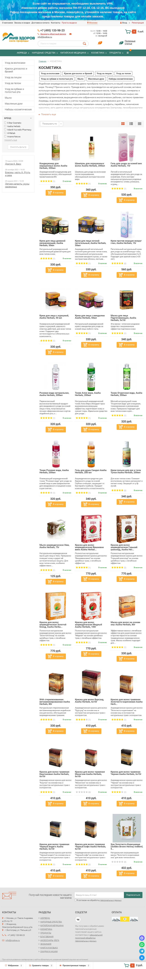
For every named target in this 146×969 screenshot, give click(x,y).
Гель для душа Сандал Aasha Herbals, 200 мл (91, 471)
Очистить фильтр (18, 147)
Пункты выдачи (69, 23)
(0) (83, 792)
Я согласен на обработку (97, 900)
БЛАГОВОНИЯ (46, 936)
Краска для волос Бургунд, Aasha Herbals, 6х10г (89, 700)
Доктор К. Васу (13, 163)
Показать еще (47, 114)
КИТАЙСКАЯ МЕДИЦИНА (73, 53)
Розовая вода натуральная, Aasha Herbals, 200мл (54, 393)
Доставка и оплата (40, 23)
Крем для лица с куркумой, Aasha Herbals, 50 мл (54, 316)
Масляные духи (14, 103)
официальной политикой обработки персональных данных (89, 938)
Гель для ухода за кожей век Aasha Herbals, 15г (126, 164)
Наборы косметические (18, 109)
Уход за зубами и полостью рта (14, 90)
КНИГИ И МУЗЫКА (49, 948)
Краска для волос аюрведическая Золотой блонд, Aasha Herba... (52, 624)
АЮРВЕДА (22, 53)
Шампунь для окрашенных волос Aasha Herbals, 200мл (90, 164)
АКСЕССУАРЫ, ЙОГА (49, 940)
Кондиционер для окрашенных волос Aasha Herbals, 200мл (53, 165)
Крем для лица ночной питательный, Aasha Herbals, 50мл (90, 243)
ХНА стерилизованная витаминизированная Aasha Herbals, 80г (54, 701)
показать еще (10, 140)
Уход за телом (13, 83)
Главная (42, 61)
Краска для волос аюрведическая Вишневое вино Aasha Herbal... (89, 547)
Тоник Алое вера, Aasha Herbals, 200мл (88, 393)
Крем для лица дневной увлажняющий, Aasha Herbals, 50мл (52, 243)
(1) (47, 181)
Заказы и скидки (22, 23)
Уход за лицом (13, 77)
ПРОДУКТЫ (115, 53)
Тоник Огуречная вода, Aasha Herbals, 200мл (126, 393)
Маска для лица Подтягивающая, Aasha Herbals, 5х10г (123, 317)
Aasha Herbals (12, 126)
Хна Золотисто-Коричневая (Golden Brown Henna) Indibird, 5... (127, 846)
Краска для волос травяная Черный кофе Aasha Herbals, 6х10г (90, 846)
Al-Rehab (9, 133)
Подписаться (133, 895)
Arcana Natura (12, 136)
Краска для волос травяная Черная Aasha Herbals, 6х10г (126, 772)
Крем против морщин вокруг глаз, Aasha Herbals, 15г (126, 241)
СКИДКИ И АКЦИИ (49, 951)
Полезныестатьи (130, 42)
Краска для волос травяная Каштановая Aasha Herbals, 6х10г (54, 774)
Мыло (8, 97)
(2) (118, 264)
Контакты (55, 23)
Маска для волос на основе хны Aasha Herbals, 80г (125, 623)
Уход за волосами (15, 62)
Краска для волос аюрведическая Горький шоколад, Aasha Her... (124, 547)
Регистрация (138, 23)
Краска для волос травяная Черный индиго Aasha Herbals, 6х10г (54, 846)
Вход (123, 23)
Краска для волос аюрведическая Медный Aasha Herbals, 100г (88, 624)
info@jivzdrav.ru (45, 37)
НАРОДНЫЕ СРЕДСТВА (43, 53)
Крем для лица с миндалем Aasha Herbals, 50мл (90, 316)
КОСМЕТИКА (97, 53)
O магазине (7, 23)
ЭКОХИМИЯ (45, 944)
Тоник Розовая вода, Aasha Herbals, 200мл (54, 471)
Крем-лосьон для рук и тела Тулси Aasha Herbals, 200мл (126, 471)
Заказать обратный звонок (53, 34)
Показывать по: (49, 124)
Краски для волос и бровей (16, 70)
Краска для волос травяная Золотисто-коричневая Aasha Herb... (127, 701)
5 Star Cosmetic (12, 123)
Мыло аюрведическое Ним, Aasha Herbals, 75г (54, 546)
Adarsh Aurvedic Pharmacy (17, 130)
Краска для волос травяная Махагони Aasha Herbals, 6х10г (90, 774)
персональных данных (110, 900)
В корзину (58, 192)
